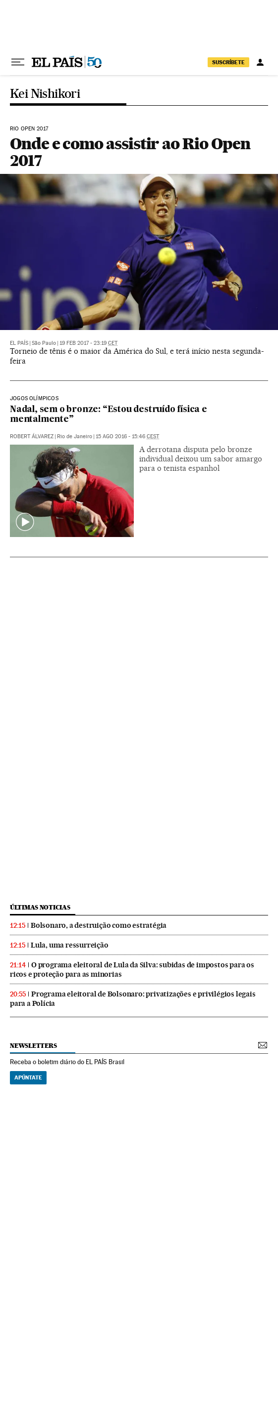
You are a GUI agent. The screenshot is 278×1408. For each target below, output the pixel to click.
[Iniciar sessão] (260, 62)
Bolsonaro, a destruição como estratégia (99, 925)
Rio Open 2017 (29, 129)
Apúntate (28, 1077)
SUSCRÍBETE (228, 62)
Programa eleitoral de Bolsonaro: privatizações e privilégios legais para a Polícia (133, 999)
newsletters (33, 1045)
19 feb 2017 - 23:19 (88, 343)
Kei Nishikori (45, 94)
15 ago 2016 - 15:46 (127, 436)
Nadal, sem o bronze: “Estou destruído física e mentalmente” (108, 415)
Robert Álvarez (32, 436)
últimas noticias (40, 907)
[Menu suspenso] (18, 62)
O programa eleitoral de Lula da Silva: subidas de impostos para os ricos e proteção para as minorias (132, 969)
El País (19, 343)
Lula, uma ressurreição (70, 945)
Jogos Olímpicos (34, 399)
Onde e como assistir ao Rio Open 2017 (130, 152)
